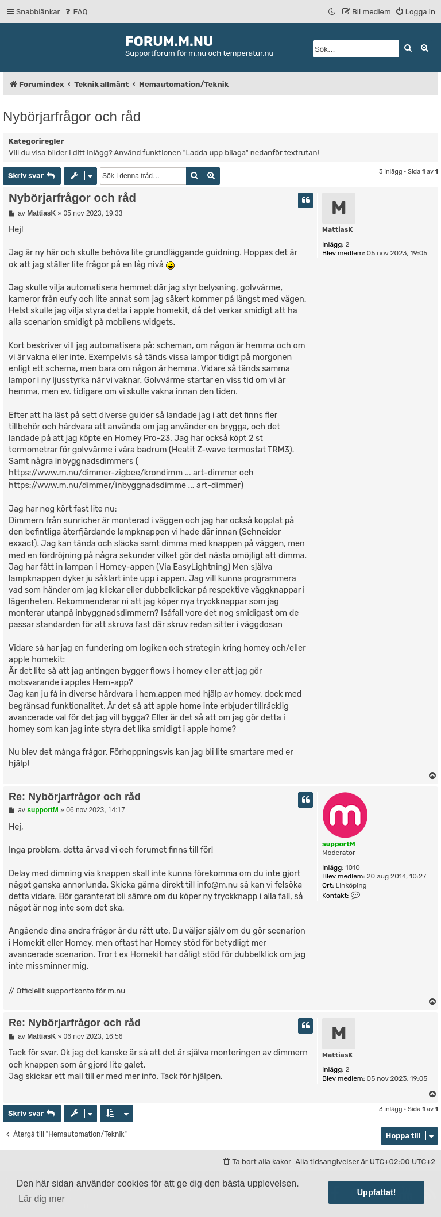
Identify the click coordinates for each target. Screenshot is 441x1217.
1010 (352, 867)
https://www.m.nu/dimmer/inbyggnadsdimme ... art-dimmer (125, 485)
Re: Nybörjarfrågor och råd (75, 797)
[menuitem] (75, 11)
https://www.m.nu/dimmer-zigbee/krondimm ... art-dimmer (123, 473)
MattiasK (337, 229)
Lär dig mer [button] (41, 1199)
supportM (338, 844)
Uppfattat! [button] (376, 1192)
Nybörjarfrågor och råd (72, 116)
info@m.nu (217, 885)
